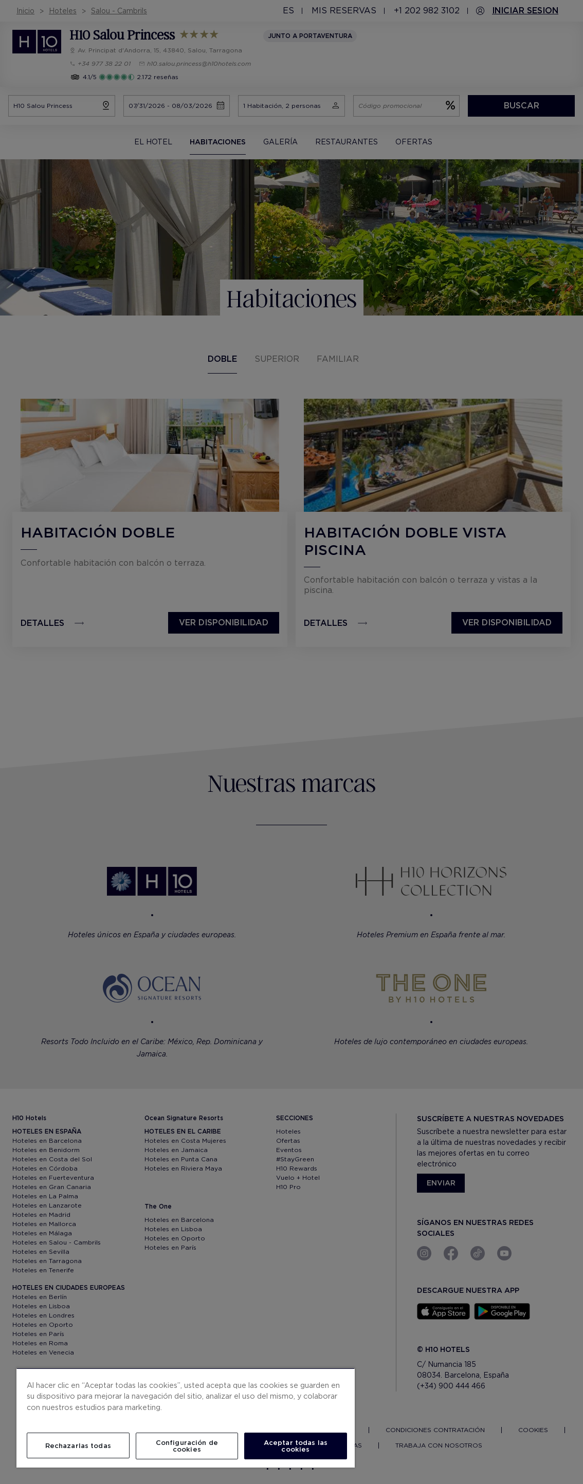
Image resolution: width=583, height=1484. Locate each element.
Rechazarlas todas (78, 1446)
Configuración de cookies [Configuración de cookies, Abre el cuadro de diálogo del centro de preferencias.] (187, 1446)
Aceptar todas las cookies (295, 1446)
